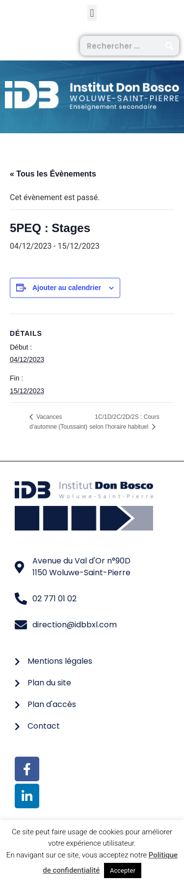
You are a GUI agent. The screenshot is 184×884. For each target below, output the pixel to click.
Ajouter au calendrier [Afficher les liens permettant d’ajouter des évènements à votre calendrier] (66, 288)
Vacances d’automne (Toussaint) (58, 421)
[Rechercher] (169, 46)
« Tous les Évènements (53, 174)
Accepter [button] (122, 870)
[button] (92, 13)
